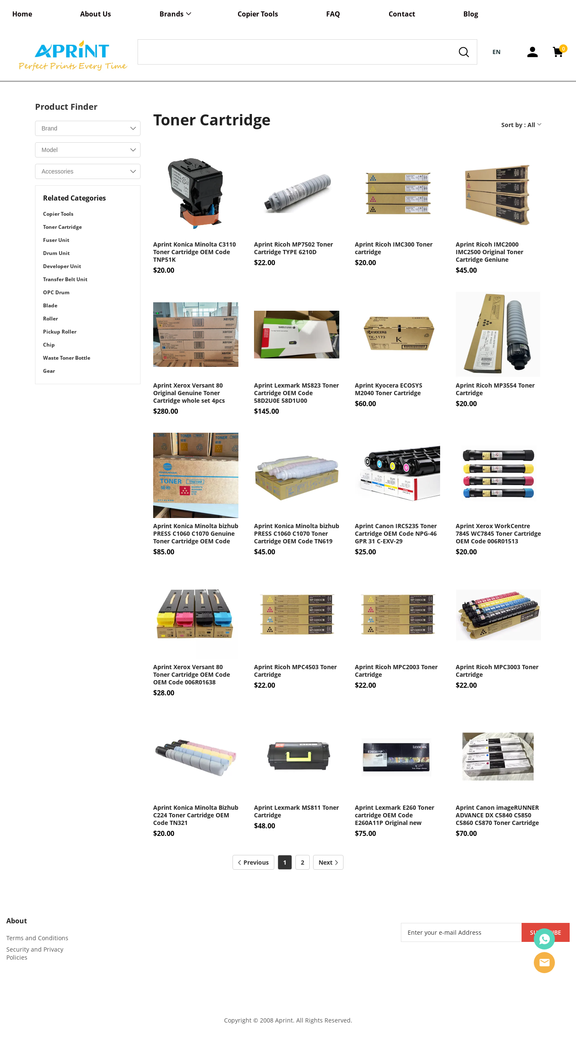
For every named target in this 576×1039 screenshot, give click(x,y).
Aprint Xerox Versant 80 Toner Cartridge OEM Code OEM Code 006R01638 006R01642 (191, 674)
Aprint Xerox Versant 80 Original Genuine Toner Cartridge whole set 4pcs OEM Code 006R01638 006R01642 (189, 393)
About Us (95, 14)
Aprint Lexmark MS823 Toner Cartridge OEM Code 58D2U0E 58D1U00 (296, 393)
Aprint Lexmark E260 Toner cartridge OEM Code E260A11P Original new (394, 815)
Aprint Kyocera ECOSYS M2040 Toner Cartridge (388, 389)
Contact (402, 14)
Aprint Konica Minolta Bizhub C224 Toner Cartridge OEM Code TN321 (195, 815)
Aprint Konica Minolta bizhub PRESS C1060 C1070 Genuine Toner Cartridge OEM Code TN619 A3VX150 (195, 533)
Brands (172, 14)
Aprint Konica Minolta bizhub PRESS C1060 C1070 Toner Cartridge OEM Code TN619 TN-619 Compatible (296, 533)
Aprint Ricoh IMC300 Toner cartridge (394, 248)
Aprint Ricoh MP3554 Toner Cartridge (495, 389)
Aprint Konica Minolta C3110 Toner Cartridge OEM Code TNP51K (194, 252)
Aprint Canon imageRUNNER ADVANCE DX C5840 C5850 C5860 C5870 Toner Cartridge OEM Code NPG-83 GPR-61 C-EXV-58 (497, 815)
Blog (470, 14)
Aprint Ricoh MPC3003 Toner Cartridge (497, 670)
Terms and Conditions (37, 938)
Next (328, 862)
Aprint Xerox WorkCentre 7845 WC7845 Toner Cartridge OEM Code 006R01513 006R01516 (498, 533)
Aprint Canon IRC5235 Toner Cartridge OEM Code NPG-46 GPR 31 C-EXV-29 (396, 533)
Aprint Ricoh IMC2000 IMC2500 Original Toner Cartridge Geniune (489, 252)
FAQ (333, 14)
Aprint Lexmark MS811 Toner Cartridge (296, 811)
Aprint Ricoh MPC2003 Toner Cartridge (396, 670)
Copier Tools (258, 14)
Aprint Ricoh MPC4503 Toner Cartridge (295, 670)
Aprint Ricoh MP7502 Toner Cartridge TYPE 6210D (293, 248)
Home (22, 14)
